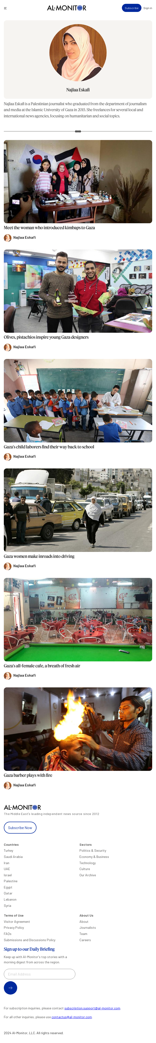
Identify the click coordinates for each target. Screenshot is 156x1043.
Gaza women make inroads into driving (39, 556)
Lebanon (10, 899)
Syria (7, 905)
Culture (84, 869)
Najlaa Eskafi (78, 89)
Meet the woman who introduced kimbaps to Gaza (49, 227)
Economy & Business (94, 857)
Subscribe (132, 8)
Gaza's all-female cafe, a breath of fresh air (42, 665)
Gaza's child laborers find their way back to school (49, 446)
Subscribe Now (20, 827)
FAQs (7, 934)
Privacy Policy (14, 927)
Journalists (87, 927)
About (83, 921)
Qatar (8, 893)
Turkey (8, 850)
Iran (6, 863)
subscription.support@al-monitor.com (92, 1008)
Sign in (147, 8)
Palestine (10, 881)
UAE (7, 869)
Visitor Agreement (17, 921)
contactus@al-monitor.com (72, 1017)
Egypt (8, 887)
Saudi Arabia (13, 857)
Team (83, 934)
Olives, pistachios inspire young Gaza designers (46, 337)
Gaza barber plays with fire (28, 775)
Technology (87, 863)
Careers (85, 940)
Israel (8, 875)
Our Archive (87, 875)
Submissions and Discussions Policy (29, 940)
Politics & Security (92, 850)
